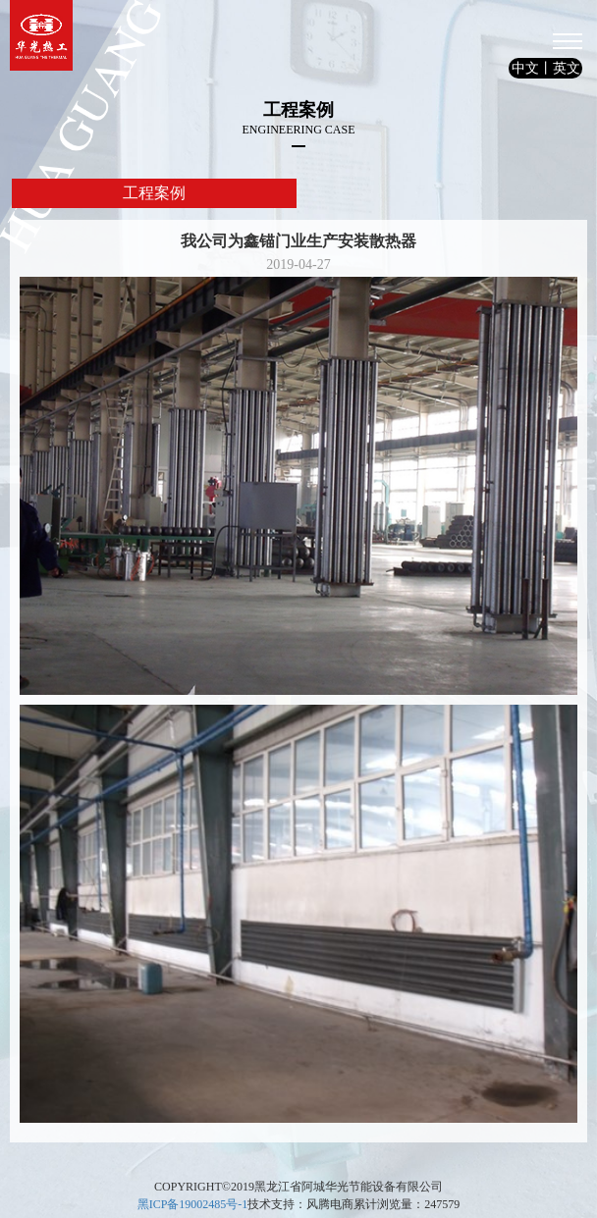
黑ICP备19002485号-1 (192, 1204)
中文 (525, 68)
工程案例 (154, 193)
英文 (566, 68)
